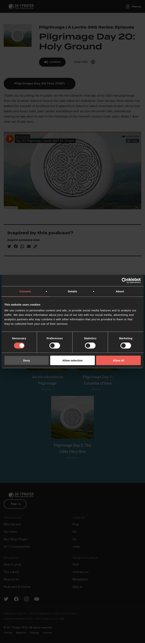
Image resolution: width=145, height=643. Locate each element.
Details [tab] (72, 291)
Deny (26, 360)
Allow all (118, 360)
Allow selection (72, 360)
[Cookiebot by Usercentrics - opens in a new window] (124, 280)
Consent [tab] (25, 291)
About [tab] (120, 291)
